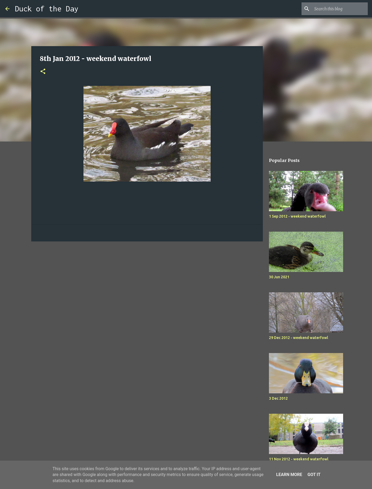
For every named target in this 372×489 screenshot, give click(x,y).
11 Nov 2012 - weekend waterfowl (298, 459)
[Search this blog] (340, 8)
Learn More (289, 474)
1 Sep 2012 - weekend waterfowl (297, 216)
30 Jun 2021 (279, 277)
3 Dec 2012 (278, 398)
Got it (313, 474)
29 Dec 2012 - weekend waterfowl (298, 338)
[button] (43, 71)
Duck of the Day (46, 8)
